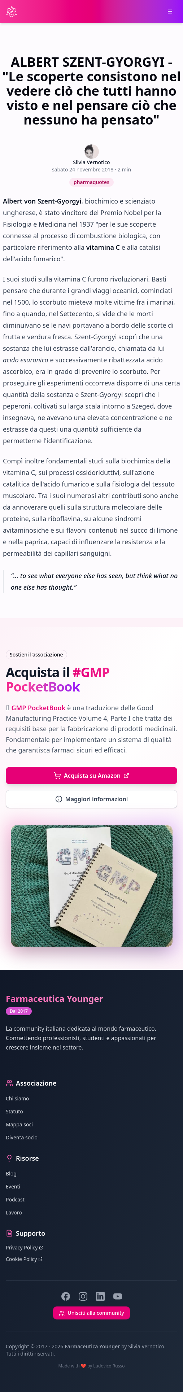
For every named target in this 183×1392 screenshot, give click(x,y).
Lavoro (14, 1212)
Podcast (15, 1199)
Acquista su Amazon (91, 776)
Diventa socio (22, 1137)
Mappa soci (19, 1124)
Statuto (14, 1111)
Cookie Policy (24, 1259)
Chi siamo (17, 1098)
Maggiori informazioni (91, 799)
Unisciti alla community (91, 1312)
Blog (11, 1173)
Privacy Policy (24, 1247)
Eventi (13, 1186)
